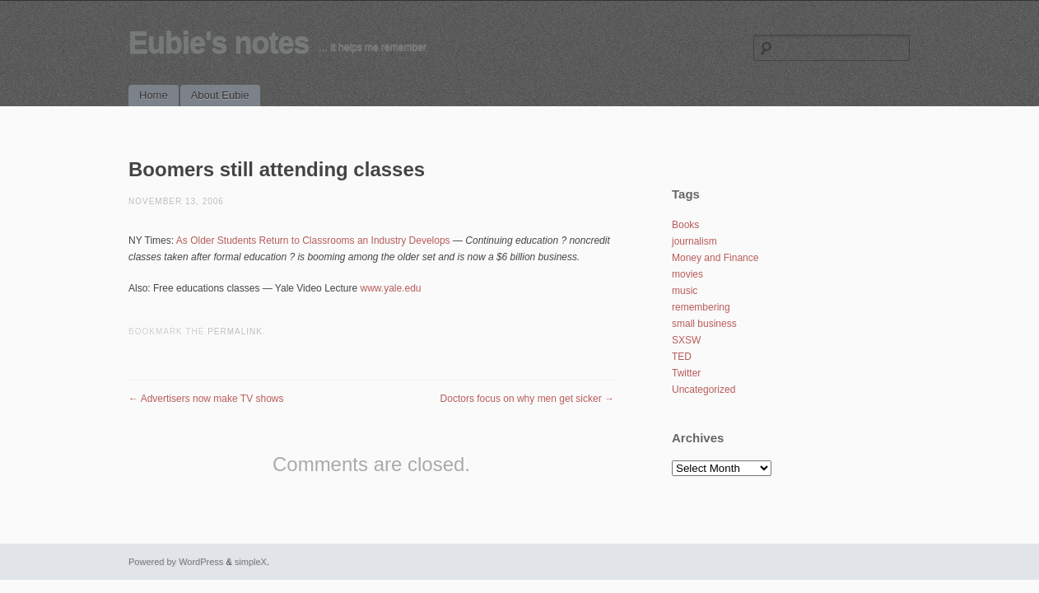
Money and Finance (715, 258)
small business (704, 323)
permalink (235, 331)
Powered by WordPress (175, 562)
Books (685, 225)
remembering (701, 307)
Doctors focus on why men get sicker (527, 398)
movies (687, 274)
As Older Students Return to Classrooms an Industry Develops (313, 240)
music (684, 290)
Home (153, 95)
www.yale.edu (391, 288)
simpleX (251, 562)
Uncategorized (703, 389)
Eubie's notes (219, 42)
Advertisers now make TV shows (206, 398)
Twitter (686, 373)
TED (682, 356)
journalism (694, 241)
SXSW (686, 340)
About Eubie (220, 95)
